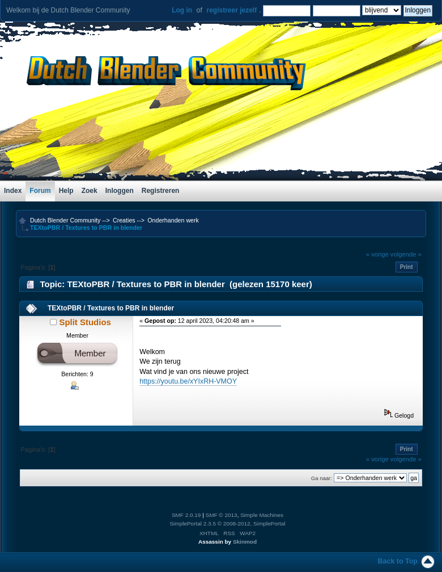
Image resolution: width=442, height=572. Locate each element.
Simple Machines (261, 515)
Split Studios (84, 322)
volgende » (406, 254)
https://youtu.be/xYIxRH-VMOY (188, 381)
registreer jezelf (231, 10)
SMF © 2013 (221, 515)
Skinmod (245, 542)
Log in (182, 10)
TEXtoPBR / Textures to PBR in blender (111, 308)
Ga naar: (321, 478)
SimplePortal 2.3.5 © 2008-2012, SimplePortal (227, 523)
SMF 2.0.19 (186, 515)
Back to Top (398, 561)
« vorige (377, 254)
